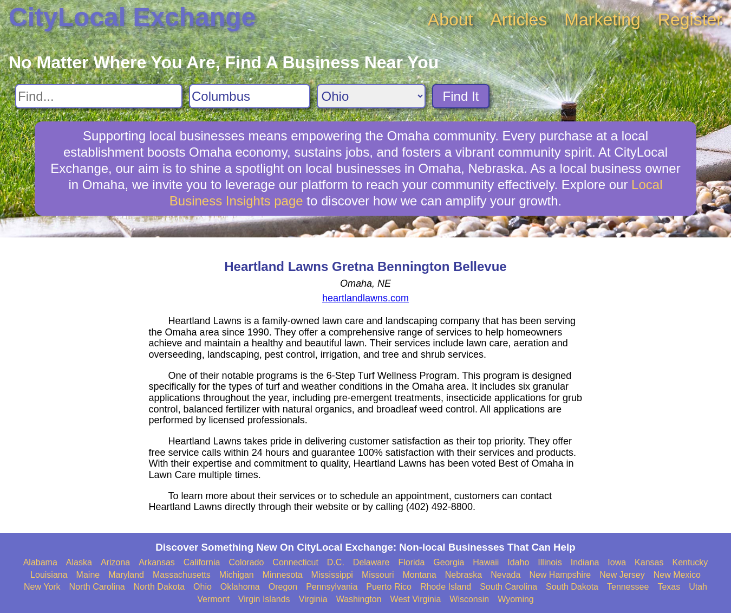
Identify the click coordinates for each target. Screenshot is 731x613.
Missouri (378, 574)
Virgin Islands (264, 599)
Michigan (236, 574)
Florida (411, 562)
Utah (698, 586)
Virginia (313, 599)
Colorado (246, 562)
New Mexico (677, 574)
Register (690, 19)
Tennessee (628, 586)
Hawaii (486, 562)
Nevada (505, 574)
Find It (461, 96)
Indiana (585, 562)
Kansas (649, 562)
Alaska (79, 562)
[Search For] (98, 96)
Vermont (213, 599)
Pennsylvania (331, 586)
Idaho (518, 562)
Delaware (371, 562)
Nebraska (463, 574)
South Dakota (572, 586)
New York (42, 586)
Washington (359, 599)
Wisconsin (469, 599)
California (202, 562)
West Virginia (415, 599)
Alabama (40, 562)
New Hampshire (560, 574)
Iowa (617, 562)
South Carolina (508, 586)
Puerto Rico (389, 586)
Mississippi (332, 574)
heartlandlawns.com (365, 298)
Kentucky (690, 562)
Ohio (202, 586)
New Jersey (622, 574)
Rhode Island (445, 586)
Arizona (115, 562)
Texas (668, 586)
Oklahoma (240, 586)
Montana (419, 574)
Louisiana (49, 574)
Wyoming (516, 599)
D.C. (335, 562)
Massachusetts (182, 574)
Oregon (283, 586)
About (450, 19)
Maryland (126, 574)
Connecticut (295, 562)
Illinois (550, 562)
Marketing (602, 19)
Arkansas (157, 562)
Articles (518, 19)
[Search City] (249, 96)
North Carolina (97, 586)
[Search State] (371, 96)
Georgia (448, 562)
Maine (88, 574)
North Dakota (159, 586)
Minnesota (283, 574)
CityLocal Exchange (132, 17)
